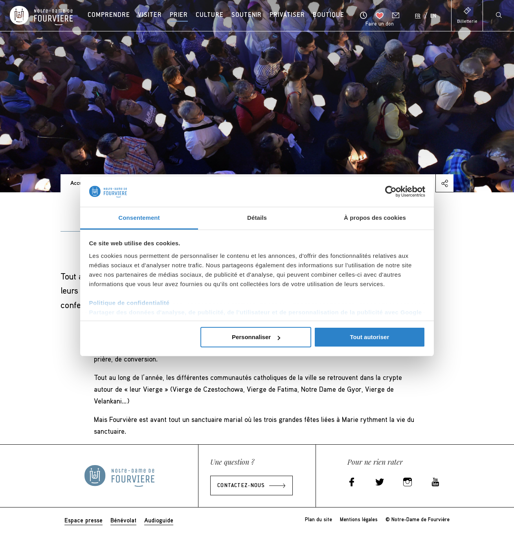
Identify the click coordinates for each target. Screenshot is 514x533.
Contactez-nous (241, 486)
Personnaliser (256, 337)
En (433, 16)
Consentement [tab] (139, 217)
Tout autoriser (369, 337)
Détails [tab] (257, 217)
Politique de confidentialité (129, 302)
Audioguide (158, 520)
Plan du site (318, 519)
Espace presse (83, 520)
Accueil (79, 182)
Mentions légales (359, 519)
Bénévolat (123, 520)
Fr (417, 16)
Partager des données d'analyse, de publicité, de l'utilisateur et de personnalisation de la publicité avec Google (255, 312)
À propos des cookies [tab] (375, 217)
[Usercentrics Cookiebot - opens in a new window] (390, 191)
